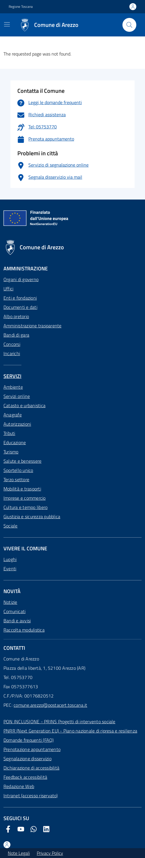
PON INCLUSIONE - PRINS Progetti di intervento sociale (59, 721)
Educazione (14, 442)
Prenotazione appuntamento (31, 749)
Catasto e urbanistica (24, 405)
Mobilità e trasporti (22, 488)
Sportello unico (18, 470)
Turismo (11, 451)
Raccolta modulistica (24, 629)
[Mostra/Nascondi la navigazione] (6, 24)
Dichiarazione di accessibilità (31, 767)
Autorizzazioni (17, 423)
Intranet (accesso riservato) (30, 795)
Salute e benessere (22, 460)
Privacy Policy (50, 853)
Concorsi (11, 344)
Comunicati (14, 611)
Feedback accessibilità (25, 777)
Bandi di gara (16, 334)
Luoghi (9, 559)
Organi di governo (20, 279)
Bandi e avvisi (17, 620)
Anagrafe (12, 414)
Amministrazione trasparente (32, 325)
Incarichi (11, 353)
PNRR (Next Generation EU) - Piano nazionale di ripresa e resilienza (70, 730)
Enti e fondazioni (20, 297)
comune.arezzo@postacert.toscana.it (50, 705)
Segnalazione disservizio (27, 758)
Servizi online (16, 396)
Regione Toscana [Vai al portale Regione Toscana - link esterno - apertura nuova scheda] (21, 6)
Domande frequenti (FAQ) (28, 740)
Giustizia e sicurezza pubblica (31, 516)
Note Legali (19, 853)
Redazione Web (18, 786)
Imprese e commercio (24, 497)
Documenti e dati (20, 307)
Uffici (8, 288)
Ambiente (13, 386)
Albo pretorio (16, 316)
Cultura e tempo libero (25, 507)
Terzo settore (16, 479)
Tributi (9, 433)
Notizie (10, 602)
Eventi (9, 568)
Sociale (10, 525)
